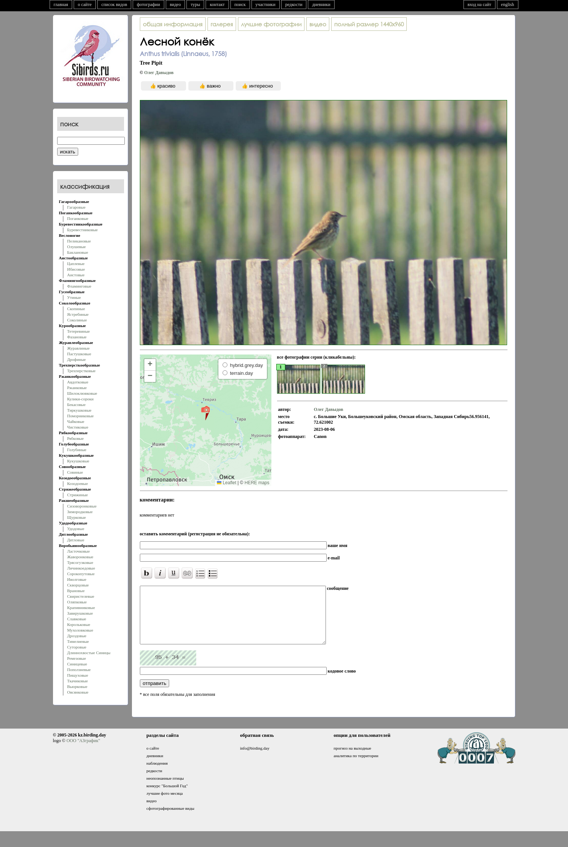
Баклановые (77, 252)
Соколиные (77, 320)
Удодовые (76, 528)
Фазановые (77, 337)
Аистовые (76, 275)
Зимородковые (80, 511)
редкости (294, 4)
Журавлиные (78, 348)
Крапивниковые (81, 607)
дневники (321, 4)
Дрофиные (76, 359)
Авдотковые (77, 382)
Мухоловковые (80, 630)
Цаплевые (76, 263)
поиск (240, 4)
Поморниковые (80, 416)
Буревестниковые (82, 229)
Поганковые (77, 218)
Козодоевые (77, 483)
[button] (205, 412)
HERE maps (256, 482)
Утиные (74, 297)
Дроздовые (76, 635)
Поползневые (79, 669)
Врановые (76, 590)
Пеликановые (79, 241)
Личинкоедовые (81, 568)
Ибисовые (76, 269)
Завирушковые (80, 613)
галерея (222, 24)
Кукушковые (78, 461)
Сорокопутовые (81, 573)
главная (61, 4)
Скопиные (76, 308)
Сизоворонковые (82, 506)
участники (266, 4)
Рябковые (75, 438)
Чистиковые (77, 427)
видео (175, 4)
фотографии (148, 4)
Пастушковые (79, 354)
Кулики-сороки (80, 399)
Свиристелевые (80, 596)
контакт (217, 4)
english (507, 4)
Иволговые (76, 579)
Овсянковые (78, 692)
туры (195, 4)
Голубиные (76, 449)
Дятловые (76, 540)
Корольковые (78, 624)
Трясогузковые (80, 562)
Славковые (76, 619)
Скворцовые (78, 585)
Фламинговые (79, 286)
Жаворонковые (80, 557)
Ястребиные (78, 314)
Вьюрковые (77, 686)
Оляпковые (77, 602)
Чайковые (76, 421)
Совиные (75, 472)
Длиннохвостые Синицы (89, 652)
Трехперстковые (81, 370)
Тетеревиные (78, 331)
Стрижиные (77, 494)
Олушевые (76, 246)
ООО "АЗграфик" (83, 752)
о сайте (85, 4)
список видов (114, 4)
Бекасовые (76, 404)
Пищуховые (77, 675)
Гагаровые (76, 207)
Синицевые (77, 664)
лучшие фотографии (271, 24)
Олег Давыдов (158, 72)
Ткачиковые (77, 681)
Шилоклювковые (82, 393)
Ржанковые (77, 387)
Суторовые (76, 647)
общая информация (173, 24)
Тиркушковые (79, 410)
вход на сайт (479, 4)
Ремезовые (76, 658)
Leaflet (226, 482)
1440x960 (369, 24)
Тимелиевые (78, 641)
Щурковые (76, 517)
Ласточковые (78, 551)
